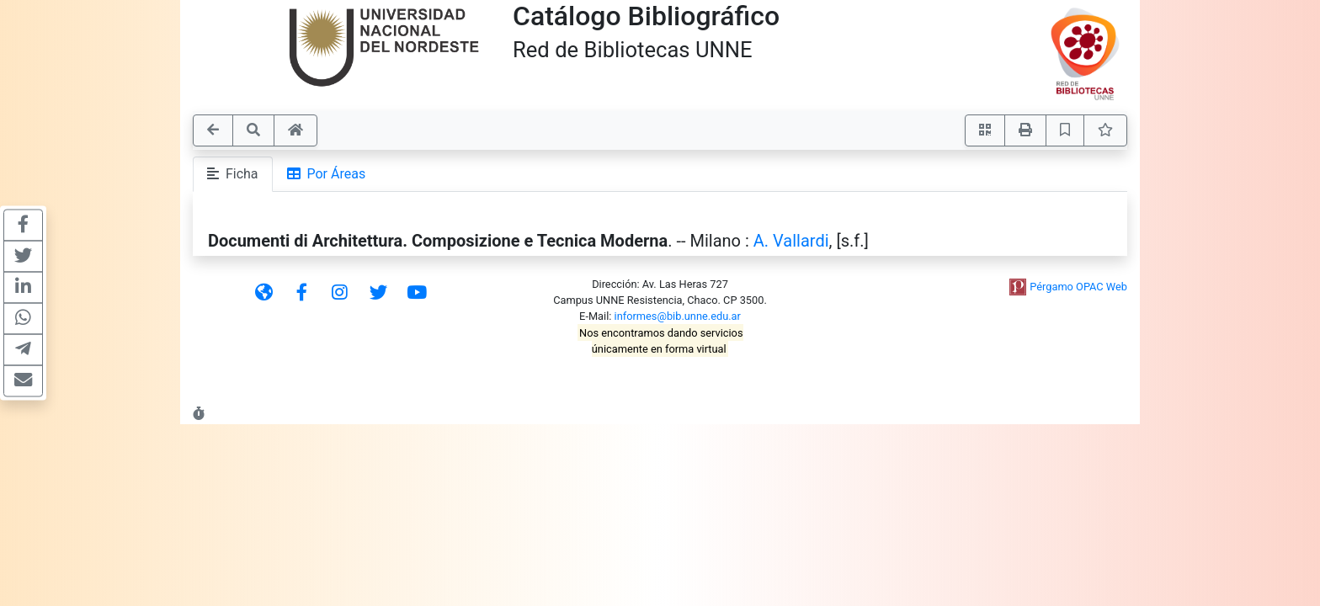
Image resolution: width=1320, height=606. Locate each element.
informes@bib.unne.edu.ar (678, 316)
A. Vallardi (791, 241)
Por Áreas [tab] (326, 174)
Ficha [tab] (232, 174)
